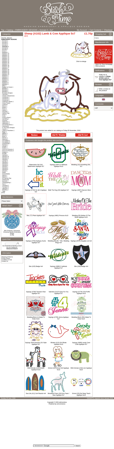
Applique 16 (5, 62)
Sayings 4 (5, 162)
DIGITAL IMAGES (6, 38)
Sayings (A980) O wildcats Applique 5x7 (58, 267)
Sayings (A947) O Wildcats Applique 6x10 (58, 165)
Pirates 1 (4, 148)
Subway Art (5, 179)
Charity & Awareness (8, 95)
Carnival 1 (5, 94)
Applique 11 (5, 55)
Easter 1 (4, 107)
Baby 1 (4, 85)
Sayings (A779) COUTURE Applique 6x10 (81, 292)
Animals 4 (5, 45)
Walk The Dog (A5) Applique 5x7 (58, 190)
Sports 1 (4, 175)
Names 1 (4, 137)
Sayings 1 (5, 155)
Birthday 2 (5, 90)
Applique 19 (5, 67)
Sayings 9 (5, 169)
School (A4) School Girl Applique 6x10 (58, 369)
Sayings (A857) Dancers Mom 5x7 (81, 191)
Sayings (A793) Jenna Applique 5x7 (58, 318)
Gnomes (4, 120)
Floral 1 (4, 114)
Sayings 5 (5, 163)
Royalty (4, 153)
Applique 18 (5, 65)
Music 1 (4, 136)
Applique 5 (5, 78)
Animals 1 (5, 41)
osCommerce (61, 404)
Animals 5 (43, 30)
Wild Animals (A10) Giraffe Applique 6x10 (35, 369)
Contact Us (4, 261)
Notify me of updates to (105, 77)
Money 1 (4, 135)
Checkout (108, 30)
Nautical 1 (5, 139)
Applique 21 (5, 71)
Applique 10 (5, 54)
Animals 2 (5, 42)
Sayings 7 (5, 166)
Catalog (9, 30)
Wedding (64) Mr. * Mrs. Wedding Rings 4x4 (58, 241)
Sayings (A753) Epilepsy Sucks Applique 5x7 (36, 241)
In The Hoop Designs (8, 127)
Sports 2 (4, 176)
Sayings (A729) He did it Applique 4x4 (36, 191)
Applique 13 (5, 58)
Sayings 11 (5, 158)
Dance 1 (4, 106)
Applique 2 (5, 68)
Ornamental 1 (6, 143)
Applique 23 (5, 74)
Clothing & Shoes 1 (8, 101)
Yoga (3, 191)
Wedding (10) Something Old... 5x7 (81, 165)
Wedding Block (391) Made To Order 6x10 (81, 318)
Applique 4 (5, 77)
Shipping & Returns (7, 257)
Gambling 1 (5, 119)
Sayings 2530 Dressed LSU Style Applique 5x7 (35, 343)
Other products (100, 66)
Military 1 (4, 133)
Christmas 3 (5, 100)
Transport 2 (5, 187)
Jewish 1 (4, 129)
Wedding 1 (5, 189)
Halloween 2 (6, 123)
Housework (5, 126)
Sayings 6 (5, 165)
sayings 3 (5, 161)
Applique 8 (5, 82)
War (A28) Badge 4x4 (81, 266)
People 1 (4, 146)
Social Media (6, 174)
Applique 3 (5, 75)
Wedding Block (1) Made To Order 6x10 (36, 318)
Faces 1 (4, 109)
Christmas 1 (5, 97)
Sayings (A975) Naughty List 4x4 (81, 241)
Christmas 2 (5, 98)
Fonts (4, 116)
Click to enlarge (81, 60)
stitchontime (63, 402)
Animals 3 (5, 43)
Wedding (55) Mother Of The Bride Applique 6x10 (81, 216)
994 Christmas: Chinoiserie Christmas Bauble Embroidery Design (12, 232)
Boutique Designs (7, 93)
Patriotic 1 (5, 145)
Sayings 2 (5, 159)
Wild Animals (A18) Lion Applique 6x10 (81, 369)
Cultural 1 (5, 104)
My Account (82, 30)
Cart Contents (95, 30)
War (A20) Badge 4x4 (36, 266)
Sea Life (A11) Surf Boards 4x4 (36, 393)
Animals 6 (5, 48)
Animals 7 (5, 49)
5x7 (51, 30)
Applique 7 (5, 81)
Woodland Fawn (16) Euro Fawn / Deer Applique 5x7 (58, 394)
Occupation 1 (6, 140)
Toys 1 (4, 184)
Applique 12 (5, 56)
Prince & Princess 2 (8, 150)
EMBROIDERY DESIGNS (26, 30)
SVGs (3, 192)
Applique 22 (5, 72)
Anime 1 (4, 51)
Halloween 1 (6, 122)
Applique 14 (5, 59)
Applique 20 (5, 69)
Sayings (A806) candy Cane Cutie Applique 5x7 (81, 343)
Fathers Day (5, 113)
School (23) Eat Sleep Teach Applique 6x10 (81, 394)
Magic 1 (4, 132)
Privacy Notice (5, 258)
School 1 (4, 171)
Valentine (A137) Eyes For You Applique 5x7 (58, 292)
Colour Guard (6, 103)
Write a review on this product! (104, 89)
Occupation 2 (6, 142)
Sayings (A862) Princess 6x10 (58, 215)
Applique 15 (5, 61)
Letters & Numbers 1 (8, 130)
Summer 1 (5, 181)
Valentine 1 (5, 188)
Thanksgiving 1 (6, 182)
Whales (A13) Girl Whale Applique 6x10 (58, 343)
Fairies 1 (4, 110)
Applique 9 (5, 84)
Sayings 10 (5, 156)
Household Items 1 (7, 124)
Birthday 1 (5, 88)
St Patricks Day (6, 178)
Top (2, 30)
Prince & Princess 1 (8, 149)
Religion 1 (5, 152)
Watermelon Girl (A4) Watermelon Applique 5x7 (36, 165)
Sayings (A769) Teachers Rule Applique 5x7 (36, 292)
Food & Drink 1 (6, 117)
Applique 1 (5, 52)
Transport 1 (5, 185)
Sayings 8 (5, 168)
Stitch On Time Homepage (103, 64)
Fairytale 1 (5, 111)
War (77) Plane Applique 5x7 (36, 215)
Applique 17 (5, 64)
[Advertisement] (57, 425)
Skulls (4, 172)
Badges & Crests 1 (7, 87)
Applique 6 (5, 80)
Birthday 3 (5, 91)
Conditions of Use (6, 259)
